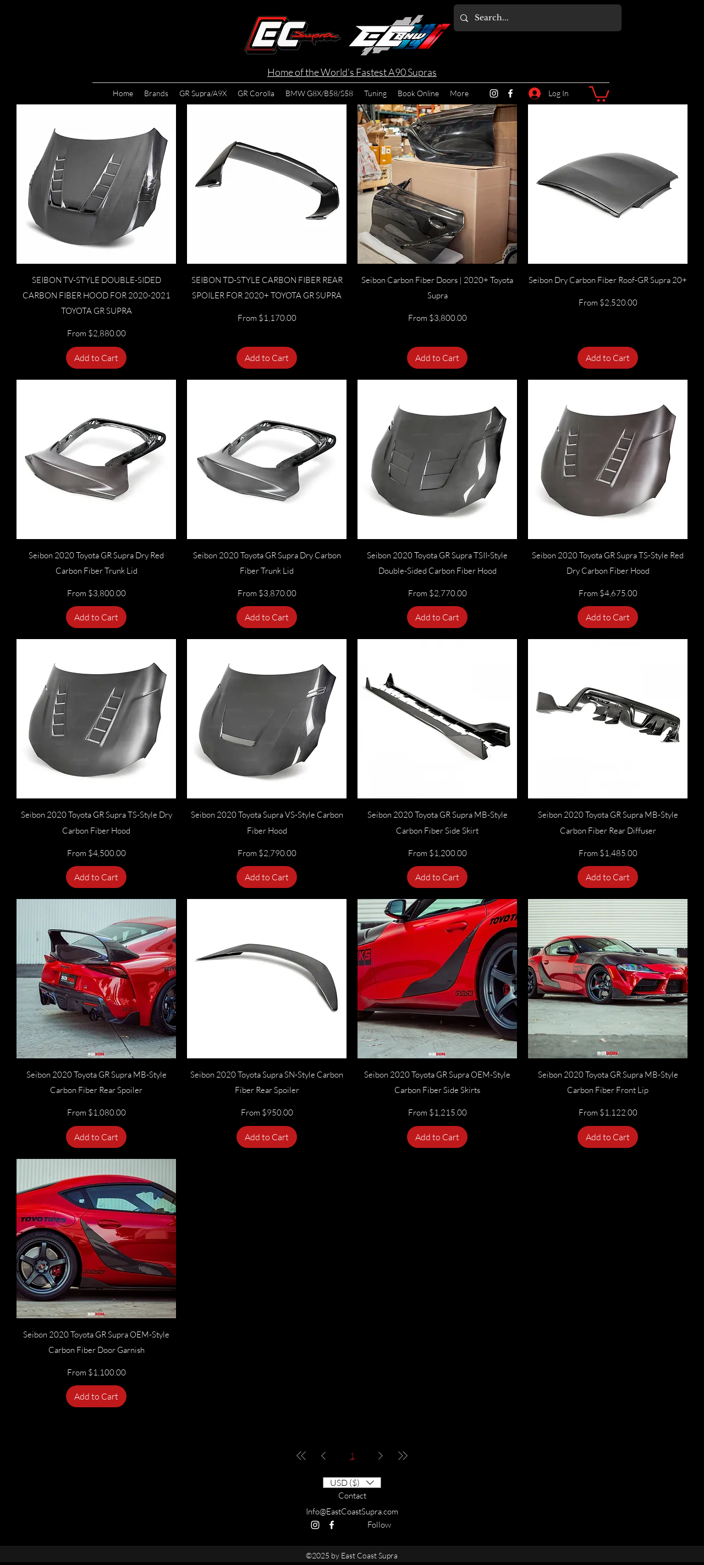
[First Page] (301, 1456)
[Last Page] (402, 1456)
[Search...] (536, 17)
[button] (599, 93)
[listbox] (352, 1482)
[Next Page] (380, 1456)
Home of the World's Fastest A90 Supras (352, 72)
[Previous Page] (323, 1456)
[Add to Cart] (96, 358)
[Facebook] (510, 93)
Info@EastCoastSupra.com (352, 1511)
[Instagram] (493, 93)
